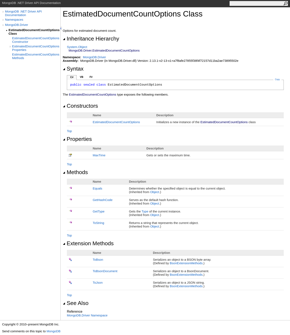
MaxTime (99, 155)
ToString (98, 223)
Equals (97, 188)
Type (145, 211)
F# (91, 77)
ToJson (98, 282)
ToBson (98, 259)
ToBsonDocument (105, 271)
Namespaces (14, 19)
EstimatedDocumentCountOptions (116, 122)
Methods (75, 172)
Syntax (73, 69)
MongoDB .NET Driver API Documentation (23, 13)
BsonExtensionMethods (186, 263)
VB (81, 77)
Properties (77, 139)
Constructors (80, 106)
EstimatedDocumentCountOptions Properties (35, 48)
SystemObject (77, 47)
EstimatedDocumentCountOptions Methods (35, 56)
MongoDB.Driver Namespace (87, 315)
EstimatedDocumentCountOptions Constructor (35, 39)
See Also (76, 303)
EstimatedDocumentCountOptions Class (34, 31)
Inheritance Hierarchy (91, 38)
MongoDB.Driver (16, 25)
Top (69, 131)
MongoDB (53, 331)
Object (154, 192)
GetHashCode (102, 200)
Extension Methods (88, 243)
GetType (99, 211)
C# (71, 77)
